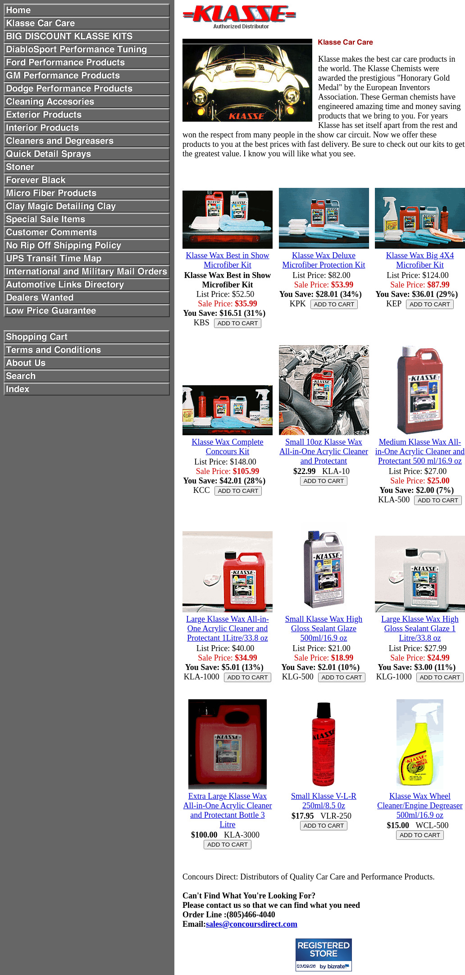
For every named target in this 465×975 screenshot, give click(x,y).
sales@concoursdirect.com (251, 924)
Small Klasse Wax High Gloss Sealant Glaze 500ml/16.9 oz (324, 628)
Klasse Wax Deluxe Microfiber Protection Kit (324, 260)
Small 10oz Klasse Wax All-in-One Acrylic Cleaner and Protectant (323, 451)
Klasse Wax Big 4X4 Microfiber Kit (420, 260)
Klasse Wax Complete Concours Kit (227, 446)
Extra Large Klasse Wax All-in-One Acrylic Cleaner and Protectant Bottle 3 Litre (227, 810)
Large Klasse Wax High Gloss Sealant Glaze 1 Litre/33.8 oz (419, 628)
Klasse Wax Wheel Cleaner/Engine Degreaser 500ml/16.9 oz (419, 806)
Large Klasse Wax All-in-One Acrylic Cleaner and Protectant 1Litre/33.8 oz (227, 628)
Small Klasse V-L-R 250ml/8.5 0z (323, 801)
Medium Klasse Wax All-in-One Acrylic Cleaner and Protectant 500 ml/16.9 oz (420, 451)
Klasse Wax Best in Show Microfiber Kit (227, 260)
